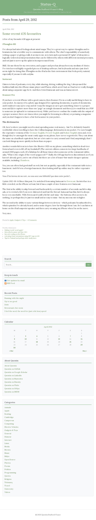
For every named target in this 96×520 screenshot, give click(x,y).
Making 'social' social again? (13, 230)
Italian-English (70, 133)
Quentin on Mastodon (13, 379)
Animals (7, 407)
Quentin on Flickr (11, 385)
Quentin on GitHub (12, 369)
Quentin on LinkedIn (13, 375)
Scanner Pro (8, 95)
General (7, 433)
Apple (12, 220)
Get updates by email (14, 280)
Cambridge (9, 417)
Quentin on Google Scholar (15, 372)
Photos (7, 463)
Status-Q (48, 4)
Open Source (9, 459)
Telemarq (8, 482)
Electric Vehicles (11, 427)
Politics (7, 469)
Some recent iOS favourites (21, 34)
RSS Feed (9, 283)
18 (37, 342)
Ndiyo (6, 456)
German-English (37, 133)
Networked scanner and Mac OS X (15, 232)
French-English (53, 133)
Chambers (24, 160)
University (8, 489)
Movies (7, 450)
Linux (6, 443)
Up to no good (10, 301)
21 (70, 342)
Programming (10, 472)
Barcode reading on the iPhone (14, 234)
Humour (7, 437)
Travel (7, 486)
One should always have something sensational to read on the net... (48, 12)
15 (81, 339)
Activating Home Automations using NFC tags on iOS (21, 236)
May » (85, 351)
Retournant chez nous (13, 308)
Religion (7, 479)
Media (7, 446)
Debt (6, 305)
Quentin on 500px (12, 388)
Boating (7, 414)
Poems (7, 466)
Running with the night (14, 298)
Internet (8, 440)
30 (14, 348)
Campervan (9, 420)
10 (26, 339)
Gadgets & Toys (20, 220)
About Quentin (10, 366)
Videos (7, 492)
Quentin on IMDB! (11, 392)
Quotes (7, 476)
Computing (9, 424)
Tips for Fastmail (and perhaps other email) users (20, 238)
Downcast (71, 181)
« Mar (11, 351)
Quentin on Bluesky (12, 382)
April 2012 (48, 327)
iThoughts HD (9, 44)
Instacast (7, 79)
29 (81, 345)
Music (6, 453)
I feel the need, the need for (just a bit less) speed (25, 311)
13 (59, 339)
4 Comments (32, 220)
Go (89, 265)
